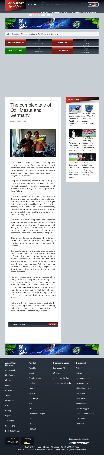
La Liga (32, 383)
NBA (78, 368)
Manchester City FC (61, 378)
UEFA (31, 409)
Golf (7, 406)
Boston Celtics (82, 383)
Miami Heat (80, 393)
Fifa (30, 403)
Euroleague (81, 424)
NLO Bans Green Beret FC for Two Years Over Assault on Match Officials (88, 118)
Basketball (57, 12)
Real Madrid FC (59, 368)
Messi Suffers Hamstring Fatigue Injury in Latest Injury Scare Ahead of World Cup (88, 144)
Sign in (85, 4)
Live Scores (10, 375)
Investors (50, 4)
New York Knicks (83, 398)
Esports (41, 15)
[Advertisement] (52, 74)
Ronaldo (32, 368)
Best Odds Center (12, 431)
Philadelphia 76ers (83, 388)
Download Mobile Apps (70, 447)
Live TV (8, 380)
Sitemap (46, 447)
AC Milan (56, 373)
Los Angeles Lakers (84, 378)
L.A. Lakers (80, 419)
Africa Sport (10, 370)
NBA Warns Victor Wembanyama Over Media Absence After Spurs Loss (74, 144)
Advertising (71, 4)
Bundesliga (33, 398)
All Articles (55, 447)
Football (45, 12)
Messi (31, 373)
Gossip (8, 385)
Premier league (35, 378)
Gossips (15, 34)
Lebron (79, 373)
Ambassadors (60, 4)
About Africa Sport (43, 4)
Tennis (78, 12)
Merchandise (33, 12)
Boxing (32, 15)
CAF (30, 419)
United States (15, 6)
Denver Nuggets (82, 409)
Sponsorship (10, 426)
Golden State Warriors (85, 414)
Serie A (32, 393)
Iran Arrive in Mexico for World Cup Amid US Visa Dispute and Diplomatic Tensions (75, 119)
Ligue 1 (32, 388)
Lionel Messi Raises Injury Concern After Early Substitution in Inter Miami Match (74, 169)
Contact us (80, 4)
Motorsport (9, 400)
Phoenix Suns (81, 403)
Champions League (37, 414)
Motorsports (89, 12)
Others (50, 15)
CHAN (31, 424)
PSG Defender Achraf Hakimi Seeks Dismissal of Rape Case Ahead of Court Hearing (88, 168)
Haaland (32, 429)
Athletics (68, 12)
